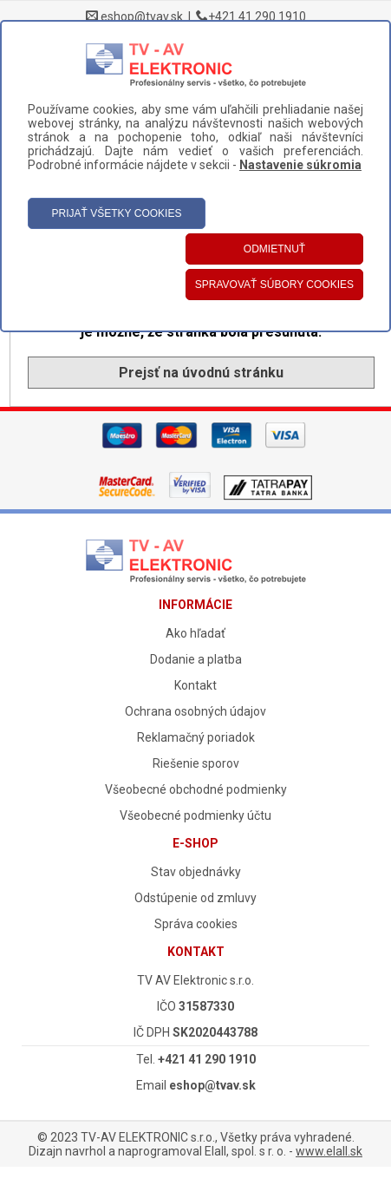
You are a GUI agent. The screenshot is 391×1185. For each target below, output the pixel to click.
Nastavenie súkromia (300, 165)
